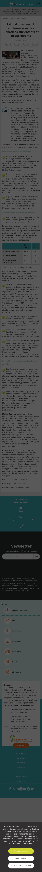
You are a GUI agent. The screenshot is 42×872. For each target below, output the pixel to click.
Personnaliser (21, 858)
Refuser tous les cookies (21, 865)
